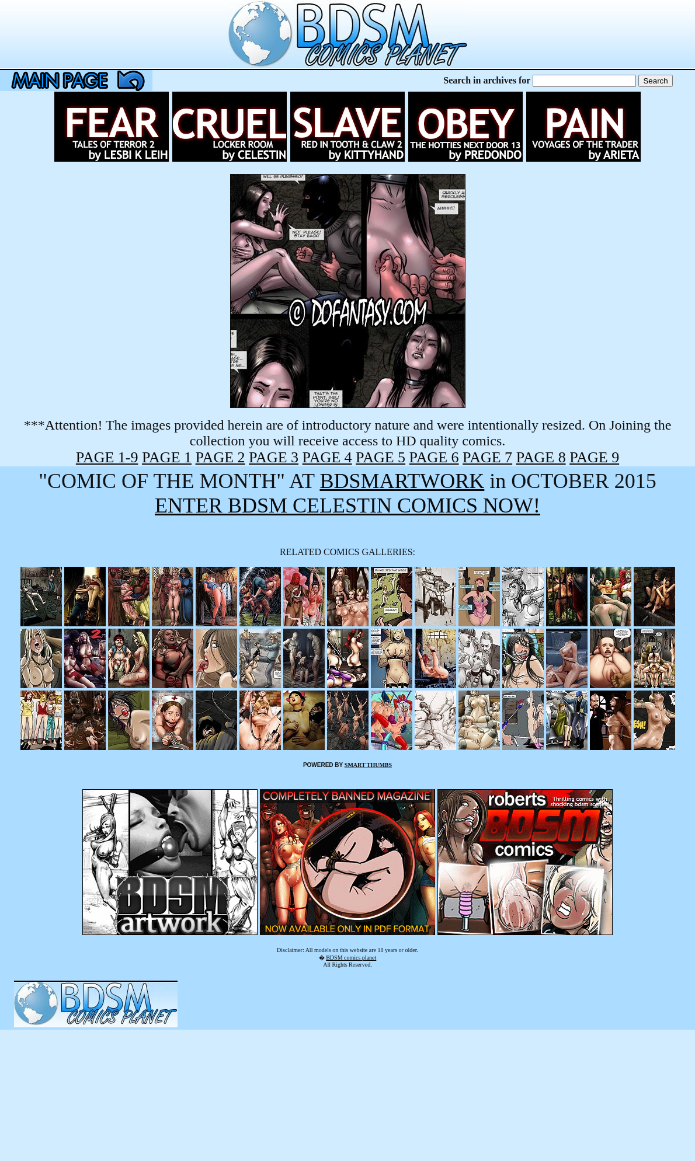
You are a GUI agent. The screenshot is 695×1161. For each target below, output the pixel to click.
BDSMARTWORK (401, 481)
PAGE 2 (220, 457)
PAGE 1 (167, 457)
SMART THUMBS (368, 765)
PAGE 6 (434, 457)
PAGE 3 (273, 457)
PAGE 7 (487, 457)
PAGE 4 (327, 457)
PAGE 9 (594, 457)
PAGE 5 (380, 457)
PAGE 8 (541, 457)
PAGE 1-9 (107, 457)
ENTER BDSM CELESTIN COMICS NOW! (347, 505)
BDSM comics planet (351, 957)
